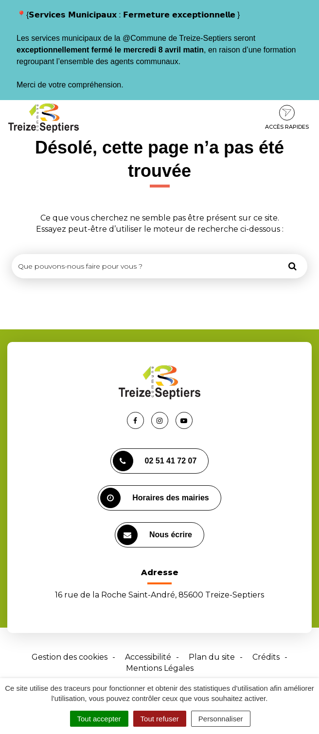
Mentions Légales (160, 668)
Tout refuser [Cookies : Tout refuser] (160, 719)
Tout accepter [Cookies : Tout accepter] (99, 719)
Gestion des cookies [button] (69, 657)
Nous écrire (154, 535)
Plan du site (212, 657)
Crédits (266, 657)
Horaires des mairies (154, 498)
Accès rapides (287, 117)
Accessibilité (148, 657)
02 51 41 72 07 (155, 461)
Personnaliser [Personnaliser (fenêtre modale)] (220, 719)
